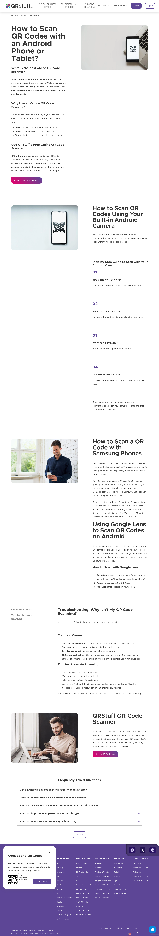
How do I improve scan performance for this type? (50, 813)
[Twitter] (142, 850)
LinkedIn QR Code (102, 876)
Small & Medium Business (143, 876)
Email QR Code (82, 889)
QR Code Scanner (64, 889)
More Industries (120, 893)
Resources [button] (120, 6)
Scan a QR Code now (105, 754)
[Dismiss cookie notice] (49, 852)
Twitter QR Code (102, 872)
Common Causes (21, 610)
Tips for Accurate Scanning (21, 617)
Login (136, 6)
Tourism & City (120, 889)
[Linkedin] (152, 850)
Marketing (118, 868)
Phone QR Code (82, 893)
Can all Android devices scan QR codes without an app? (53, 790)
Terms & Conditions (104, 928)
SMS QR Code (82, 898)
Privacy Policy (132, 928)
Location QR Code (83, 915)
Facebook (99, 863)
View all (79, 835)
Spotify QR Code (102, 893)
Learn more (42, 882)
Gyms (116, 881)
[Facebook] (132, 850)
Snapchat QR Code (103, 881)
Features (60, 885)
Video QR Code (82, 910)
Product (60, 876)
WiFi (78, 876)
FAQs (59, 902)
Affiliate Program (64, 915)
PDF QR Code (82, 872)
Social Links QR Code (104, 898)
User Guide (61, 906)
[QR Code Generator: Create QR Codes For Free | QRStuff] (19, 6)
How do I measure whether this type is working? (49, 821)
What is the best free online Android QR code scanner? (53, 798)
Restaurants (119, 863)
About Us (61, 872)
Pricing (106, 6)
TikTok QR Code (102, 885)
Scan (24, 16)
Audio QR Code (82, 906)
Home (14, 16)
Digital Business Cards (85, 885)
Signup (150, 6)
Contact (60, 910)
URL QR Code (81, 863)
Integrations (62, 881)
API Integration (63, 919)
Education (118, 885)
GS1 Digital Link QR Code (143, 881)
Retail (116, 872)
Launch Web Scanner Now (26, 180)
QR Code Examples (65, 898)
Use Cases (137, 863)
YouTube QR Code (102, 889)
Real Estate (118, 876)
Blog (59, 893)
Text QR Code (82, 902)
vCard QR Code (82, 881)
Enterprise (137, 872)
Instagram (99, 868)
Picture (79, 868)
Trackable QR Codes (141, 868)
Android (34, 16)
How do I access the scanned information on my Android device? (59, 805)
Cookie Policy (119, 928)
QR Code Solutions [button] (92, 5)
